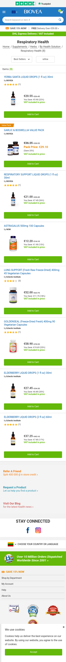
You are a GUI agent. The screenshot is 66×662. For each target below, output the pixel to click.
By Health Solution (50, 46)
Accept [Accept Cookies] (33, 652)
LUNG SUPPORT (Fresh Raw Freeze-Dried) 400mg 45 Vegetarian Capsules (31, 271)
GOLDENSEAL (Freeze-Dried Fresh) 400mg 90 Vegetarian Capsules (29, 323)
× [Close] (64, 627)
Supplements (20, 46)
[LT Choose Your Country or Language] (14, 12)
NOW (8, 229)
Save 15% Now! (16, 28)
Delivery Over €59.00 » (45, 28)
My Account (7, 584)
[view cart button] (61, 12)
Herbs (34, 46)
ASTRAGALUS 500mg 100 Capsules (24, 225)
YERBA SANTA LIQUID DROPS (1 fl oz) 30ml (28, 76)
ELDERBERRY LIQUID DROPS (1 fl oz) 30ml (28, 372)
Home (6, 46)
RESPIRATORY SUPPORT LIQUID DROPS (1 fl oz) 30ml (31, 176)
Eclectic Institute (13, 277)
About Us (6, 596)
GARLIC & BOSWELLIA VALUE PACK (24, 130)
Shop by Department (12, 578)
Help (4, 590)
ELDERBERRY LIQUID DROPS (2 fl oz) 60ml (28, 417)
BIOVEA (9, 80)
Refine (45, 59)
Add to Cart (33, 114)
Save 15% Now (13, 571)
